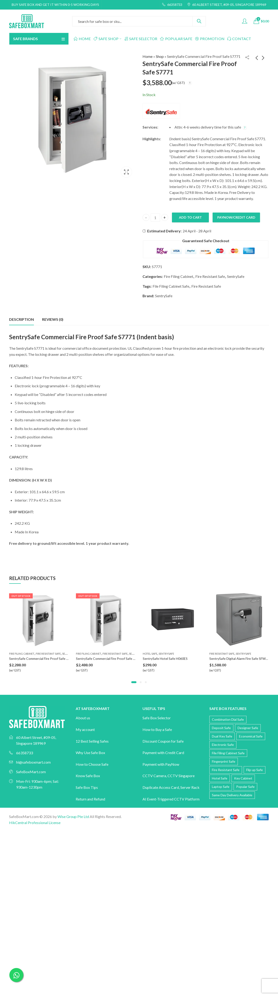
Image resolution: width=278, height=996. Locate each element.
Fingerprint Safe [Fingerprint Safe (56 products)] (223, 761)
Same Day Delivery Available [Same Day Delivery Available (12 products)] (232, 795)
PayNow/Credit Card (236, 217)
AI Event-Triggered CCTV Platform (171, 799)
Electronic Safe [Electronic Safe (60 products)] (223, 745)
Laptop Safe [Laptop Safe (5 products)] (220, 787)
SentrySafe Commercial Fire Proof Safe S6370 (42, 659)
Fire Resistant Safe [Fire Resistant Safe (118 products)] (225, 770)
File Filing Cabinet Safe (171, 286)
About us (83, 718)
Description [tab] (21, 319)
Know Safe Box (88, 775)
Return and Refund (90, 799)
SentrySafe (235, 276)
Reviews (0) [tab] (52, 319)
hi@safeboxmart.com (33, 762)
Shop (160, 56)
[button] (134, 682)
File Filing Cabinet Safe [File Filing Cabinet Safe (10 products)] (228, 753)
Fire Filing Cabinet (178, 276)
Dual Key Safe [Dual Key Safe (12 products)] (222, 736)
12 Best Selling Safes (92, 741)
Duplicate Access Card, (161, 787)
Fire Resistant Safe (210, 276)
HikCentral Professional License (35, 822)
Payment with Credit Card (163, 752)
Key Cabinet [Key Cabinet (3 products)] (243, 778)
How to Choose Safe (92, 764)
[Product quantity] (155, 217)
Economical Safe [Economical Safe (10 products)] (251, 736)
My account (85, 729)
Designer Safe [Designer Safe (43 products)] (248, 728)
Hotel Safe (150, 653)
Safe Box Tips (87, 787)
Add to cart (190, 217)
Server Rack (190, 787)
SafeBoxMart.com (31, 771)
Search (199, 21)
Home (148, 56)
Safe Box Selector (157, 718)
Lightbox (126, 172)
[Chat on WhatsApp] (16, 975)
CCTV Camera (154, 775)
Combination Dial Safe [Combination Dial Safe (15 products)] (228, 719)
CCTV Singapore (181, 775)
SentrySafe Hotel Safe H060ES (165, 659)
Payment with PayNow (161, 764)
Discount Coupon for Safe (163, 741)
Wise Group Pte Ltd (73, 816)
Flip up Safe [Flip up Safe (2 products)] (254, 770)
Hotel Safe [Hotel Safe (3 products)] (219, 778)
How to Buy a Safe (157, 729)
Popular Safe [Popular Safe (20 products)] (245, 787)
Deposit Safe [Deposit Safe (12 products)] (221, 728)
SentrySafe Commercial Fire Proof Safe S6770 (109, 659)
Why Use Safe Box (90, 752)
